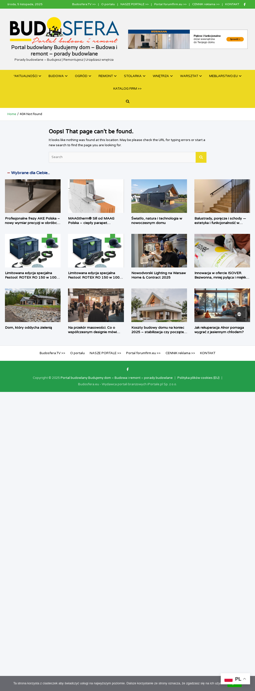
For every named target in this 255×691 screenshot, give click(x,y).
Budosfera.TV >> (84, 4)
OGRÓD (81, 76)
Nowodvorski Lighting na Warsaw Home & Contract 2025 (158, 275)
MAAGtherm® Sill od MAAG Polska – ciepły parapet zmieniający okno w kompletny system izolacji (93, 225)
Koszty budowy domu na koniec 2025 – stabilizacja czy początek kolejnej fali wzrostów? (158, 332)
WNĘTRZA (161, 76)
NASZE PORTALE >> (134, 4)
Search (201, 157)
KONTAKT (232, 4)
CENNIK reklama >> (206, 4)
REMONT (106, 76)
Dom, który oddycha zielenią (28, 327)
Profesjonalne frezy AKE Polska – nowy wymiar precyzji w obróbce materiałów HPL (32, 222)
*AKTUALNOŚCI (25, 76)
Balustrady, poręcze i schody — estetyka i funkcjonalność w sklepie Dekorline (220, 222)
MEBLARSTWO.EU (223, 76)
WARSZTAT (189, 76)
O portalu (108, 4)
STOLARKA (133, 76)
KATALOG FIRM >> (127, 89)
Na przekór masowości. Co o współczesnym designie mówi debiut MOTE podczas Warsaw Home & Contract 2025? (93, 334)
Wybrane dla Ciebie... (30, 172)
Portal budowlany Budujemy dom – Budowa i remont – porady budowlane (117, 378)
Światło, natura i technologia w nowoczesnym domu (156, 220)
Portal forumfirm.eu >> (170, 4)
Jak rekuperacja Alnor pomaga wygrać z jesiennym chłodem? (219, 329)
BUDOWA (56, 76)
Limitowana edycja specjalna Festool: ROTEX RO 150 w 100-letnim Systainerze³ (31, 277)
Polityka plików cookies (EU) (198, 378)
